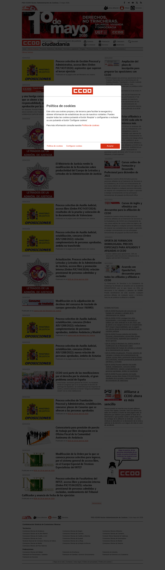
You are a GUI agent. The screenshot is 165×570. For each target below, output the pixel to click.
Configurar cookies (74, 146)
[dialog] (82, 117)
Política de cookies (90, 125)
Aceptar (110, 146)
